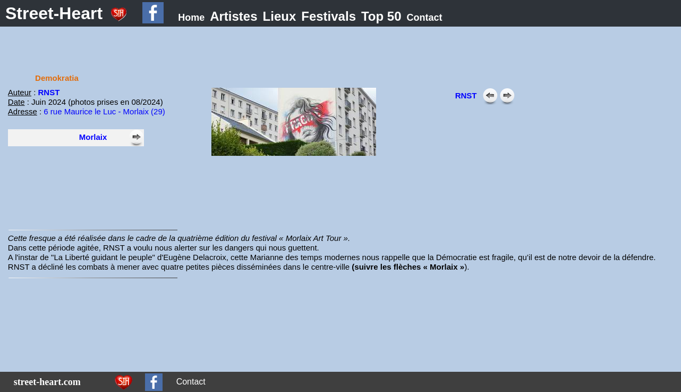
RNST (49, 92)
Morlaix (93, 136)
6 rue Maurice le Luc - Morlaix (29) (104, 111)
